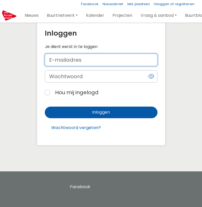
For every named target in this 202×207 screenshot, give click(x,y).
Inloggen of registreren (174, 4)
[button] (32, 15)
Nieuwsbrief (113, 4)
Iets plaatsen (138, 4)
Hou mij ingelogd (77, 92)
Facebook (90, 4)
